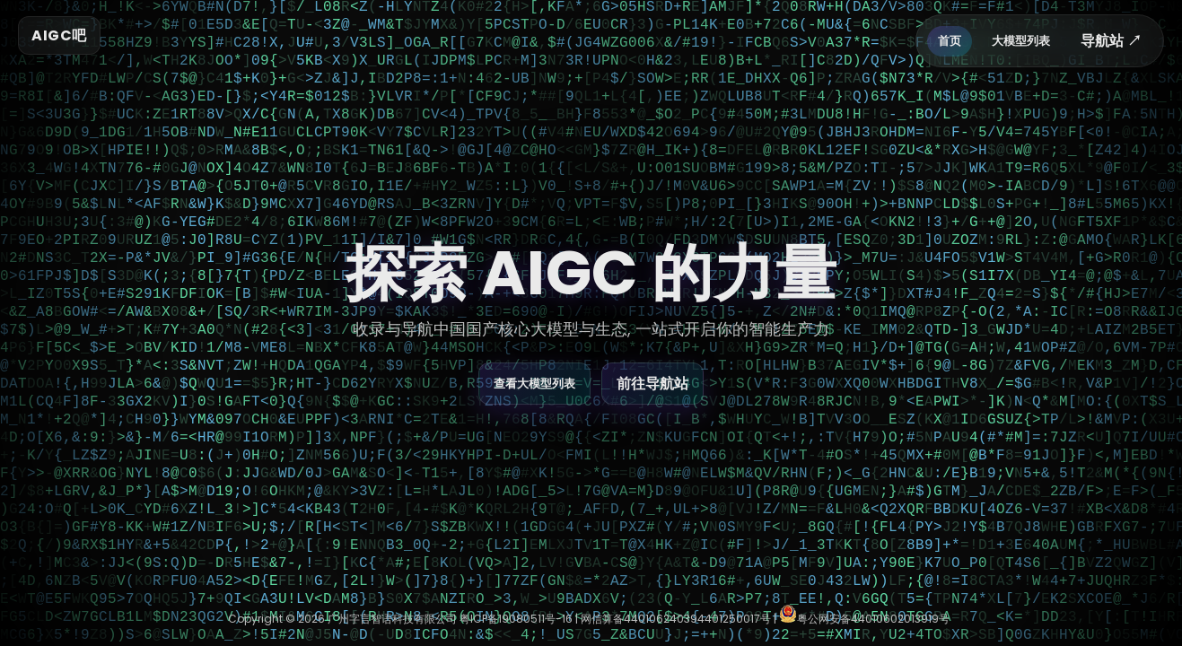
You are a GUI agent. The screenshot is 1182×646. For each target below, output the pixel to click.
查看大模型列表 (534, 383)
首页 (949, 41)
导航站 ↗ (1111, 41)
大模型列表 (1021, 41)
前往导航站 (652, 383)
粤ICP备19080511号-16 (516, 618)
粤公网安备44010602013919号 (864, 618)
